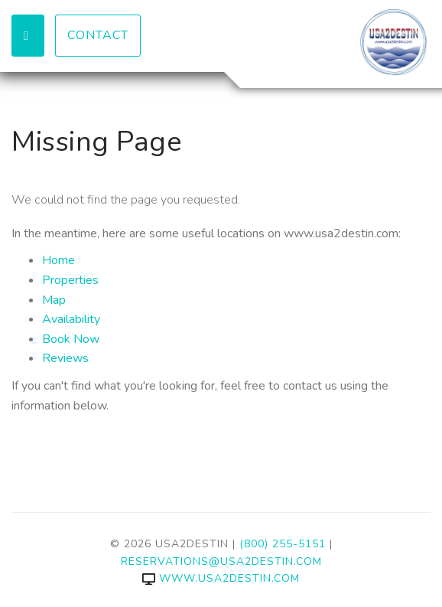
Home (58, 260)
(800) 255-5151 (282, 544)
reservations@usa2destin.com (221, 561)
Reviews (65, 358)
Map (54, 300)
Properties (70, 280)
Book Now (70, 339)
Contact (97, 35)
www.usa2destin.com (221, 578)
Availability (71, 319)
